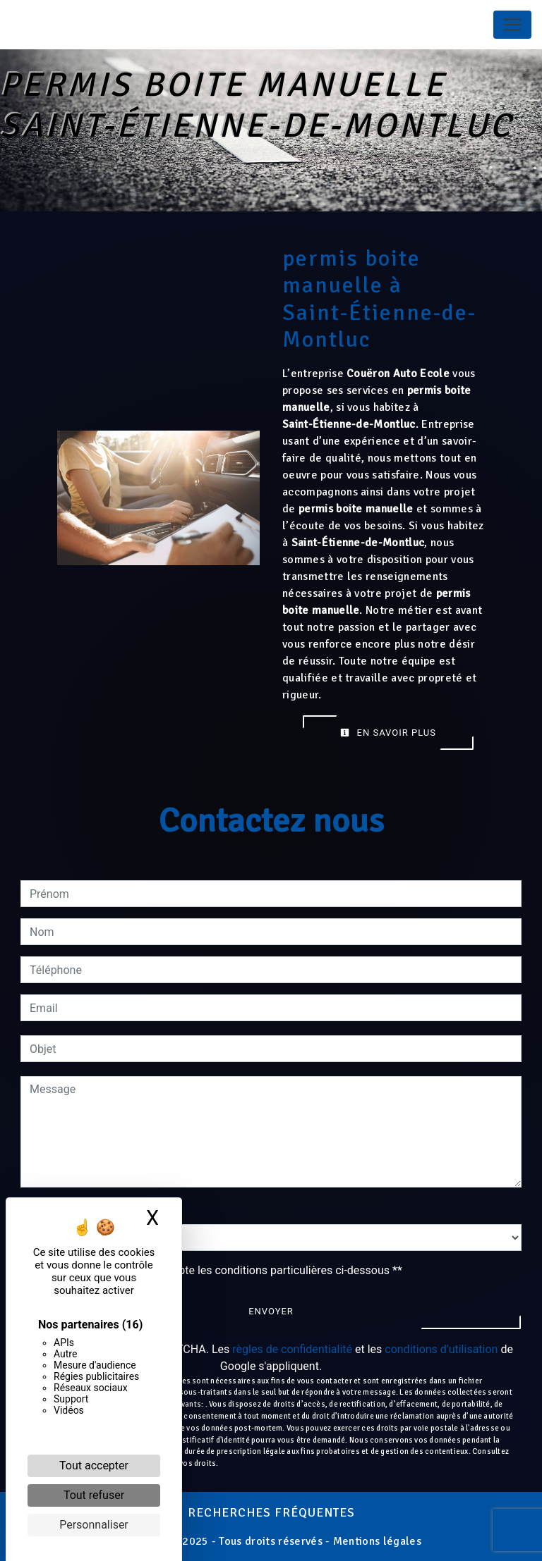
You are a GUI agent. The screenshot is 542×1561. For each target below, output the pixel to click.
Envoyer (271, 1311)
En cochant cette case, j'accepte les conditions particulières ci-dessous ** (218, 1270)
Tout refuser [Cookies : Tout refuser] (94, 1495)
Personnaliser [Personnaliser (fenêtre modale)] (93, 1524)
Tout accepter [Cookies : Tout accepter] (93, 1465)
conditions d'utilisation (441, 1349)
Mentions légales (375, 1541)
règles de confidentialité (292, 1349)
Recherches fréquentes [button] (271, 1512)
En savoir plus (388, 732)
